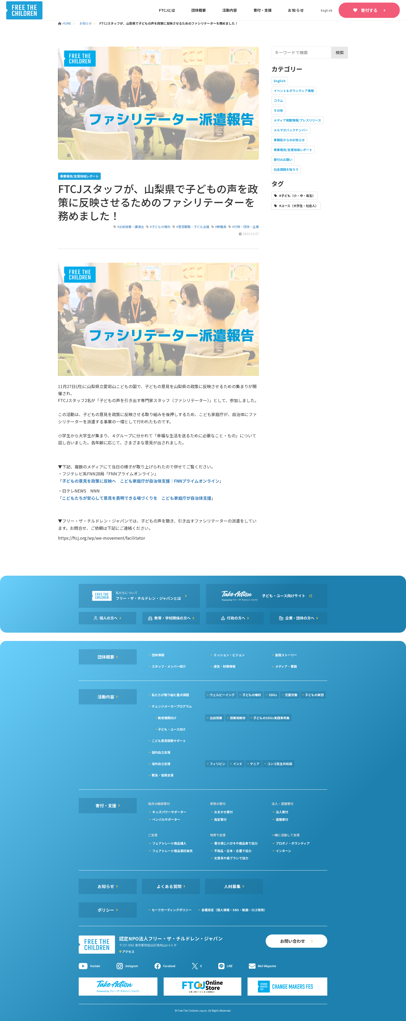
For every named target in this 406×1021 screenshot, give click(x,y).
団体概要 (198, 10)
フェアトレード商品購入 (169, 843)
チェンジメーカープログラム (172, 706)
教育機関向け (167, 718)
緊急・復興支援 (162, 775)
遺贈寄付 (282, 819)
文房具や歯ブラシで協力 (231, 858)
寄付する (369, 10)
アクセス (128, 951)
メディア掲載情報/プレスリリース (297, 120)
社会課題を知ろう (286, 169)
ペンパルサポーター (166, 819)
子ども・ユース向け (172, 729)
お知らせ (296, 10)
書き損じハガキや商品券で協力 (236, 843)
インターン (283, 850)
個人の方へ (108, 617)
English (280, 80)
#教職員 (220, 226)
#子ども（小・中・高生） (297, 195)
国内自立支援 (161, 752)
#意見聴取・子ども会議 (192, 226)
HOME (65, 23)
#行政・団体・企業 (245, 226)
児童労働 (291, 694)
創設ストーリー (286, 655)
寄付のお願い (283, 159)
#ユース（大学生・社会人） (298, 205)
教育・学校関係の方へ (172, 617)
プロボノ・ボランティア (293, 843)
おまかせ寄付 (223, 812)
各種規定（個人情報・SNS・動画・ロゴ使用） (234, 910)
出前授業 (216, 718)
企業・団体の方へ (299, 617)
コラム (278, 100)
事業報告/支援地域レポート (293, 149)
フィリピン (217, 763)
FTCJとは (167, 10)
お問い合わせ (292, 941)
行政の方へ (236, 617)
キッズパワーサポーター (169, 812)
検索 (340, 52)
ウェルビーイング (222, 694)
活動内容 (229, 10)
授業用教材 (237, 718)
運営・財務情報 (224, 666)
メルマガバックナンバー (291, 130)
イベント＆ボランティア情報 (294, 90)
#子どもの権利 (160, 226)
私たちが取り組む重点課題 (170, 694)
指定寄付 (220, 819)
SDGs (273, 694)
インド (237, 763)
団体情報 (158, 655)
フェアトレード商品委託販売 (172, 850)
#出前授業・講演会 (130, 226)
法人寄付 (282, 812)
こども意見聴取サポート (169, 740)
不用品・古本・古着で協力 (232, 850)
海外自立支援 (161, 763)
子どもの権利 (251, 694)
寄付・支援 (262, 10)
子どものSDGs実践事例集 (271, 718)
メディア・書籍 (286, 666)
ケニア (254, 763)
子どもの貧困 (314, 694)
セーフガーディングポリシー (172, 910)
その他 (278, 110)
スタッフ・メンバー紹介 (169, 666)
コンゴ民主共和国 (279, 763)
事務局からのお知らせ (289, 140)
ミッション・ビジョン (229, 655)
